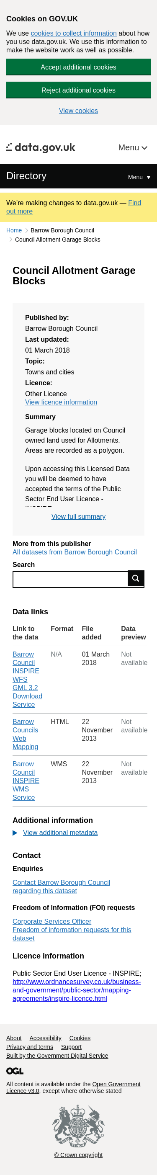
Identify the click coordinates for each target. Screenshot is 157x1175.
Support (71, 1047)
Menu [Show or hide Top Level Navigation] (136, 177)
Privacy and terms (29, 1047)
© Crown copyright (78, 1155)
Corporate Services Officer (52, 921)
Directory (26, 175)
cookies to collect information (73, 33)
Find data (136, 578)
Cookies (80, 1038)
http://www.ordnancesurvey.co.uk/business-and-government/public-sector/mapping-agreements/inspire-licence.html (77, 990)
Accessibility (45, 1038)
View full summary (78, 516)
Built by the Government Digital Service (57, 1055)
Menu (130, 147)
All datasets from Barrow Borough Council (75, 552)
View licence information (61, 402)
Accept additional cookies (78, 67)
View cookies (78, 110)
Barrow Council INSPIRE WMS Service (26, 780)
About (14, 1038)
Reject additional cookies (78, 90)
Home (14, 230)
